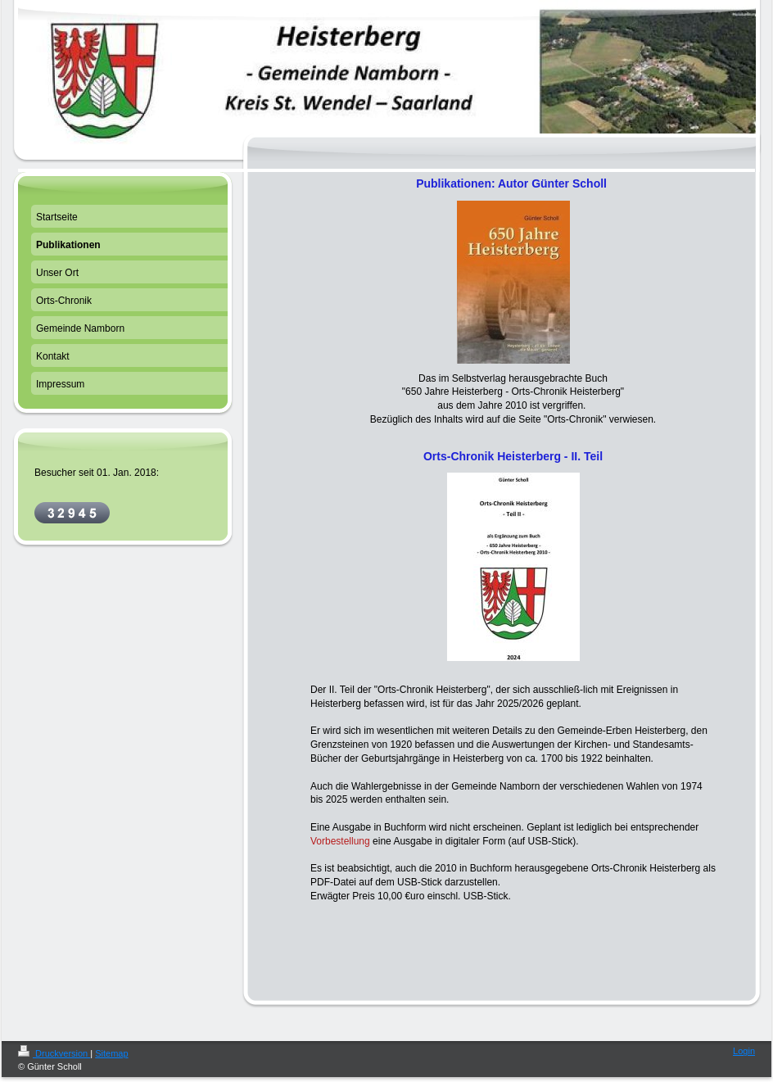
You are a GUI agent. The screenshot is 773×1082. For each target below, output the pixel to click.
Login (744, 1051)
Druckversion (54, 1053)
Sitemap (111, 1053)
